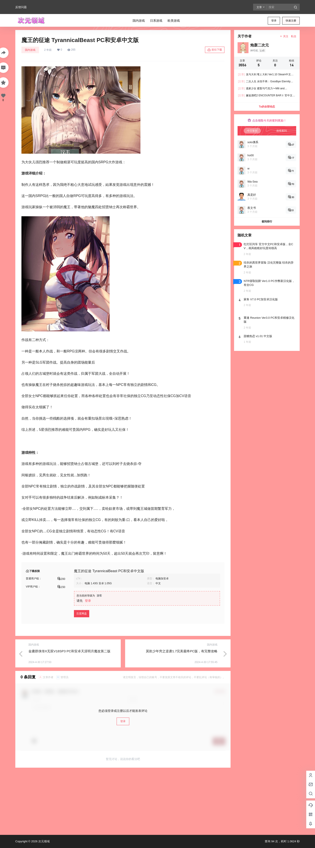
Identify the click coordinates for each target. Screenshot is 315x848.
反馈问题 (21, 7)
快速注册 (291, 20)
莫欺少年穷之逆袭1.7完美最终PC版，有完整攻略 (181, 651)
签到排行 (267, 221)
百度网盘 (81, 613)
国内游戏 (30, 49)
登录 (273, 20)
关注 (284, 36)
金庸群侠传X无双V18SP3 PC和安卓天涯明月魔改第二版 (69, 651)
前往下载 (214, 50)
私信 (293, 36)
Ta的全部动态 (267, 106)
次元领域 (43, 841)
